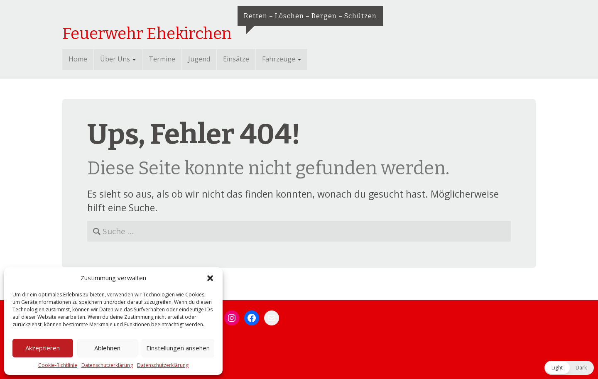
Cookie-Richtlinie (57, 365)
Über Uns (118, 59)
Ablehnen (107, 348)
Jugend (199, 59)
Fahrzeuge (281, 59)
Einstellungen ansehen (178, 348)
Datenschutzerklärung (107, 365)
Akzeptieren (42, 348)
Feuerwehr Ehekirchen (147, 33)
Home (78, 59)
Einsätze (236, 59)
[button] (210, 278)
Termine (162, 59)
